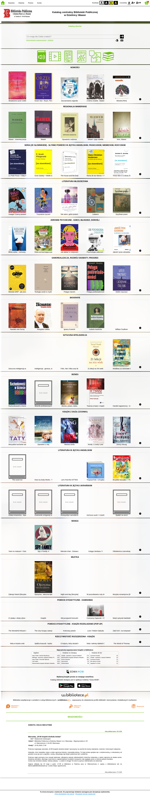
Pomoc (30, 3)
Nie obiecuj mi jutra (95, 661)
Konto (39, 3)
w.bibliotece (63, 700)
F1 (133, 3)
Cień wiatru (35, 661)
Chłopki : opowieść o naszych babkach (71, 655)
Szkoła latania (65, 663)
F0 (129, 3)
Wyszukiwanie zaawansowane (36, 40)
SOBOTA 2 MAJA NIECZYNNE (40, 725)
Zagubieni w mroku (95, 663)
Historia (21, 3)
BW (106, 3)
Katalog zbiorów (74, 26)
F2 (138, 3)
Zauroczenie (64, 661)
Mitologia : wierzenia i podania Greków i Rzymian (45, 657)
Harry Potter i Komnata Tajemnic (40, 659)
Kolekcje (50, 40)
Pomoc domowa (65, 659)
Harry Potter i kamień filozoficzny (40, 655)
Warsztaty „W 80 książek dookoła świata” (44, 737)
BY (115, 3)
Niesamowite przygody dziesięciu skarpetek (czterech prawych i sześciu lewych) (53, 663)
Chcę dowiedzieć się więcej (64, 794)
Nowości (11, 3)
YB (111, 3)
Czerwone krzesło (95, 655)
